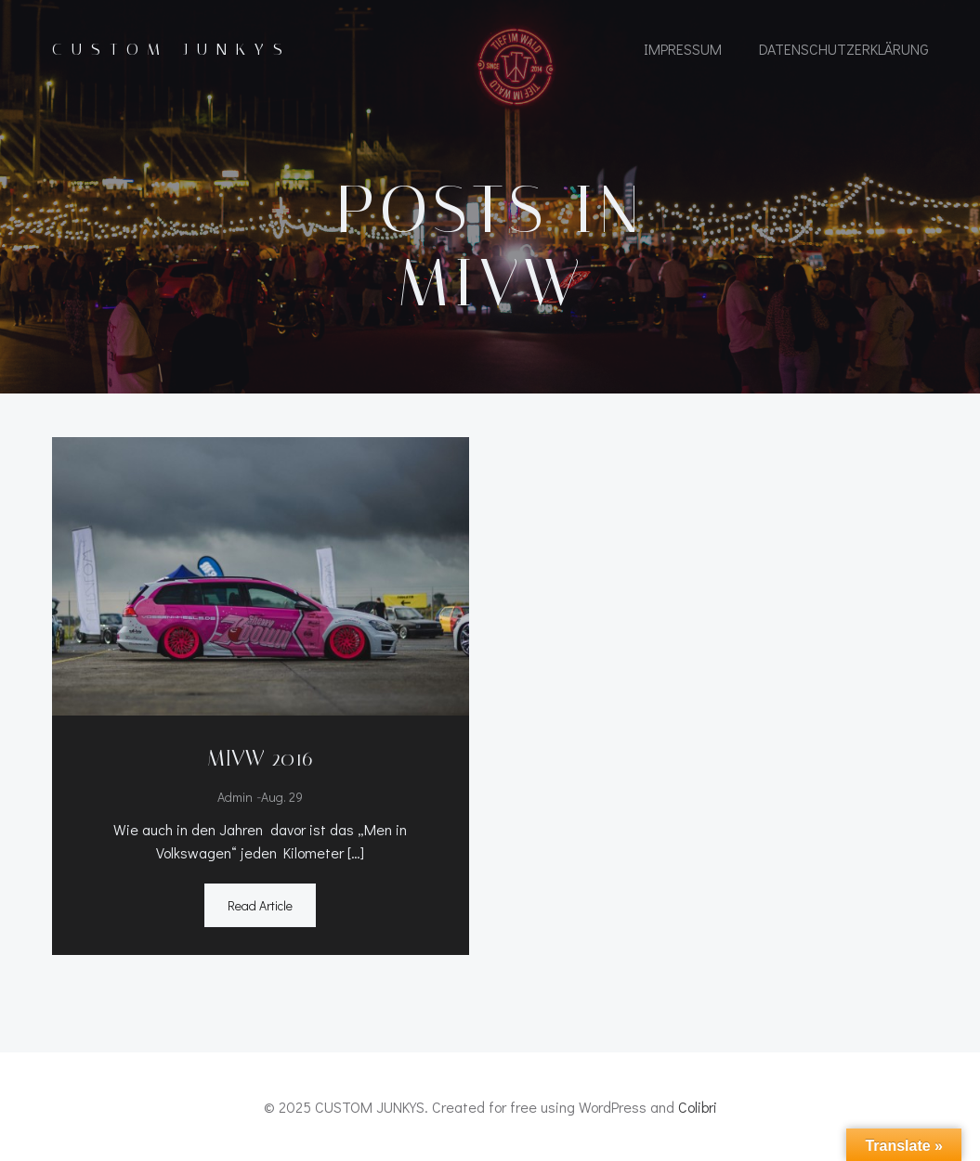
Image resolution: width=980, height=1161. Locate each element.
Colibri (697, 1106)
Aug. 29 (282, 797)
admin (235, 797)
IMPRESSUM (683, 48)
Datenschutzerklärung (844, 48)
